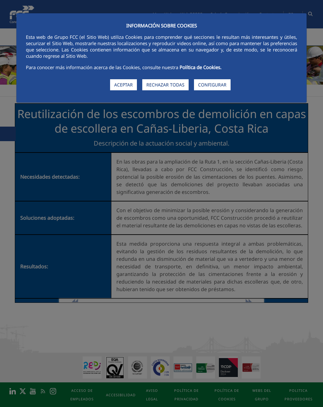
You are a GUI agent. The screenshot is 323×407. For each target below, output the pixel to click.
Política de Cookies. (200, 67)
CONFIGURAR (212, 85)
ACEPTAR (123, 85)
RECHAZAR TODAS (165, 85)
